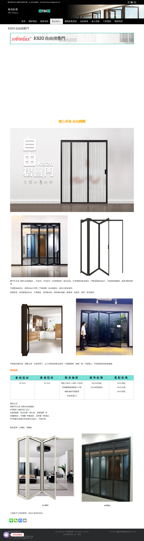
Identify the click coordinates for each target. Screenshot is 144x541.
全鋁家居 (84, 21)
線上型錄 (96, 21)
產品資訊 (56, 21)
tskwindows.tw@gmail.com (51, 2)
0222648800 (35, 2)
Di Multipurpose (124, 532)
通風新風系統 (71, 21)
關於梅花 (33, 21)
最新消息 (44, 21)
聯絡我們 (119, 21)
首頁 (23, 21)
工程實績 (107, 21)
